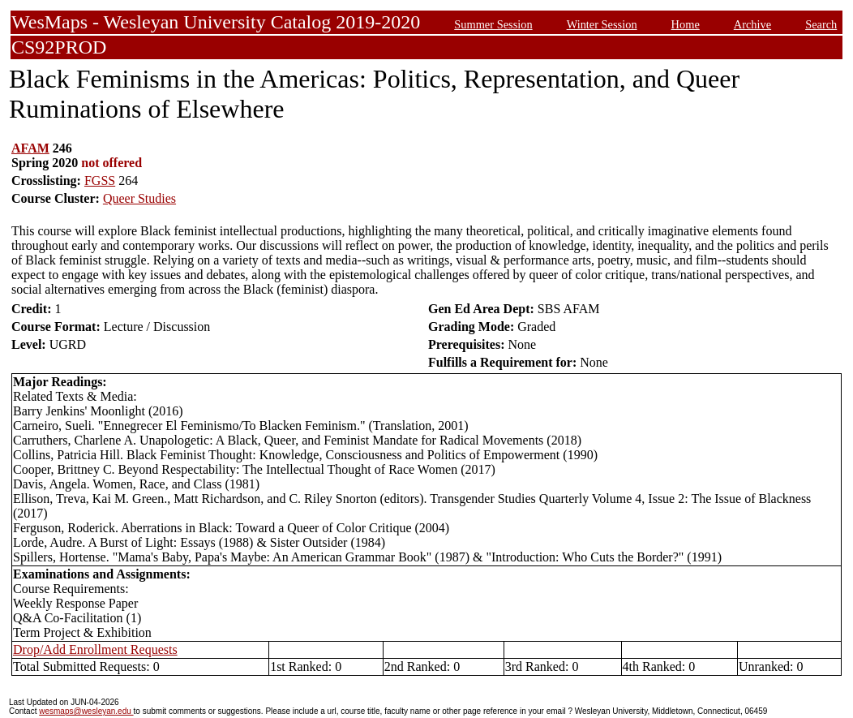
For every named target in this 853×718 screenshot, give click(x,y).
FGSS (99, 180)
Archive (752, 24)
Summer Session (493, 24)
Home (685, 24)
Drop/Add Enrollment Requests (95, 649)
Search (821, 24)
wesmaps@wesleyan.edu (86, 711)
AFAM (30, 148)
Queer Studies (139, 198)
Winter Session (602, 24)
